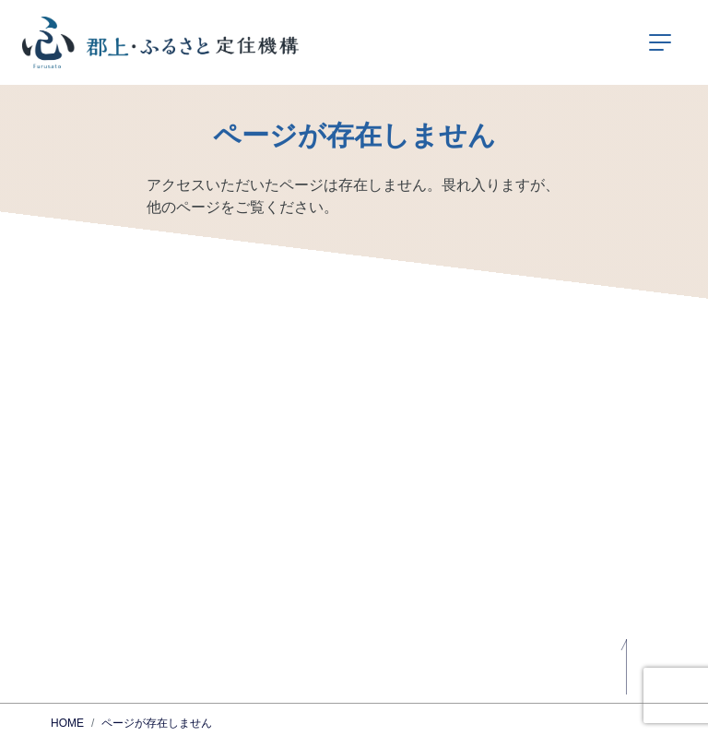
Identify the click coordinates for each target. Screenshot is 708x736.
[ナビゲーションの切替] (660, 42)
